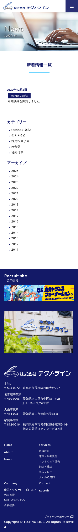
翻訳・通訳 (45, 466)
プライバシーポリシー (56, 516)
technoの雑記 (21, 130)
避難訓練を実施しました (24, 101)
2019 (15, 204)
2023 (15, 182)
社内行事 (17, 152)
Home (8, 445)
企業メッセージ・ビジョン (20, 489)
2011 (15, 249)
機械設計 (44, 451)
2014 (15, 232)
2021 (15, 193)
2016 (15, 221)
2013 (15, 238)
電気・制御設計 (48, 456)
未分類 (16, 146)
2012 (15, 244)
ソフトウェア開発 (49, 461)
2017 (15, 216)
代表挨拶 (9, 494)
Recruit (44, 490)
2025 (15, 171)
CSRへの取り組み (14, 500)
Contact (44, 483)
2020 (15, 199)
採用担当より (20, 141)
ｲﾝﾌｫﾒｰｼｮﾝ (18, 135)
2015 (15, 227)
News (8, 459)
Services (45, 445)
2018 (15, 210)
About (8, 452)
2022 (15, 188)
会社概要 (9, 505)
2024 (15, 176)
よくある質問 (47, 477)
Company (10, 483)
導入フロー (45, 471)
